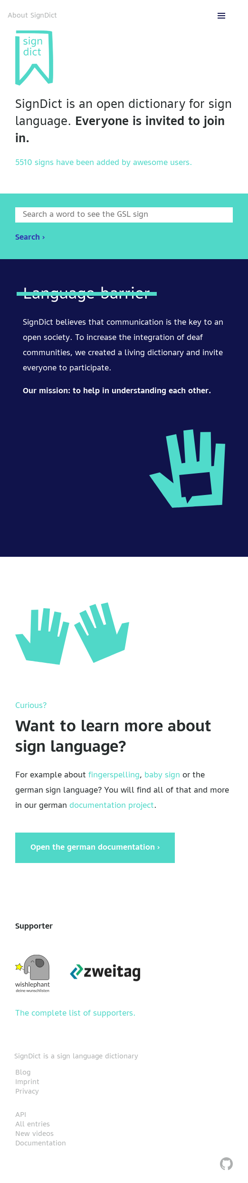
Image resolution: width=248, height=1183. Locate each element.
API (20, 1115)
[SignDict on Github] (226, 1165)
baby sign (162, 775)
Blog (22, 1072)
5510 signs (34, 163)
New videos (34, 1134)
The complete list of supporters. (75, 1013)
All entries (32, 1124)
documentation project (111, 806)
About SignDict (32, 15)
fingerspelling (114, 775)
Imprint (27, 1082)
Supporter (34, 926)
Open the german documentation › (95, 848)
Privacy (27, 1091)
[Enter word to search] (124, 215)
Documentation (40, 1143)
